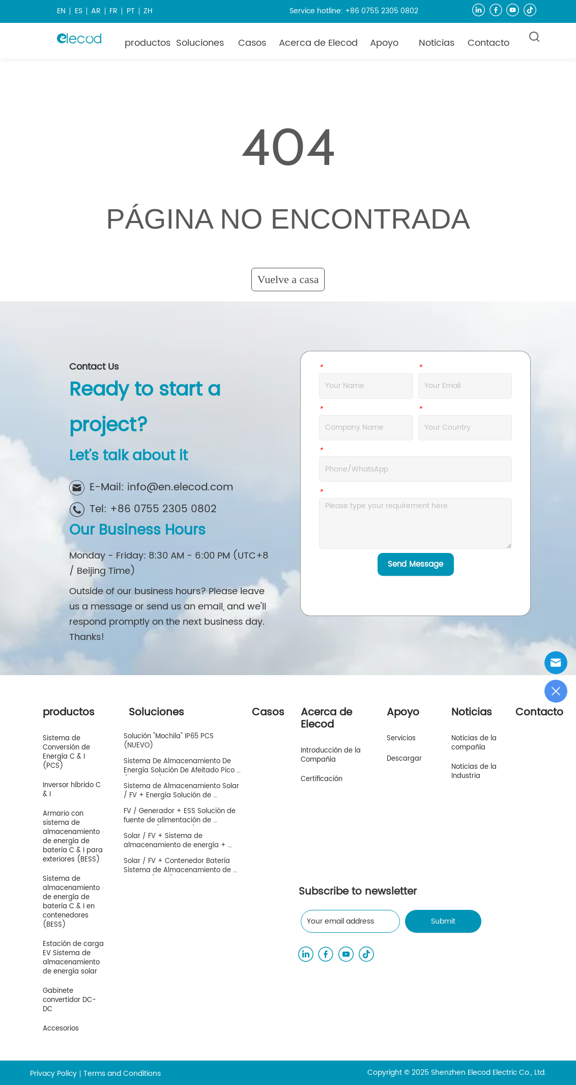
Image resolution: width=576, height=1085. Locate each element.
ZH (148, 11)
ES (78, 11)
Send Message (415, 564)
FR (113, 11)
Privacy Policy (53, 1073)
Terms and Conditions (122, 1073)
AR (96, 11)
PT (131, 11)
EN (61, 11)
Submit (443, 921)
